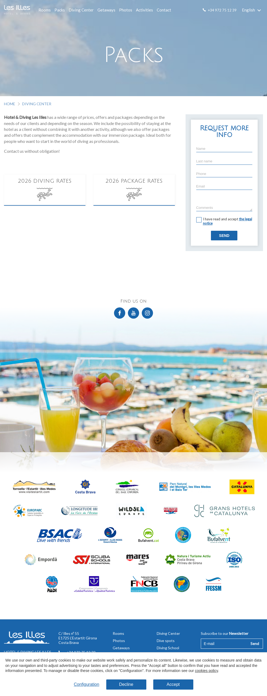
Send (224, 235)
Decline (126, 684)
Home (9, 103)
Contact (164, 9)
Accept (173, 684)
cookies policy (206, 670)
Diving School (168, 648)
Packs (59, 9)
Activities (144, 9)
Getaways (106, 9)
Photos (125, 9)
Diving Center (81, 9)
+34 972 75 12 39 (222, 10)
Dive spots (166, 640)
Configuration (86, 684)
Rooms (44, 9)
